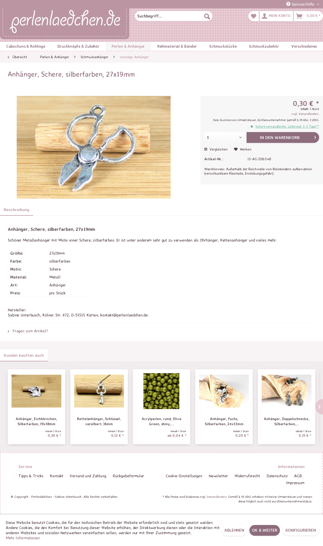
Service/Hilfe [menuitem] (301, 4)
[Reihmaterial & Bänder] (177, 46)
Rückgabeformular (128, 475)
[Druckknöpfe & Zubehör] (78, 46)
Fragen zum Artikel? (28, 330)
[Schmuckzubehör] (264, 46)
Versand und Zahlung (88, 475)
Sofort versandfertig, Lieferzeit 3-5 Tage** (287, 126)
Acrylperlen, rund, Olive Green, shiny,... (161, 421)
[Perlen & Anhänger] (128, 46)
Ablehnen (234, 530)
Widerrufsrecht (247, 475)
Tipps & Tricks (30, 475)
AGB (298, 475)
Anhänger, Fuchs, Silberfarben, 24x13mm (224, 421)
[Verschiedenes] (304, 46)
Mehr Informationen (23, 537)
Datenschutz (277, 475)
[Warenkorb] (308, 16)
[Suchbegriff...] (173, 16)
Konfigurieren (301, 530)
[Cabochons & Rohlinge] (25, 46)
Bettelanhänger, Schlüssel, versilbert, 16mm (99, 421)
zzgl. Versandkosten (304, 114)
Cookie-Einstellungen (184, 475)
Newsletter (218, 475)
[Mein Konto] (276, 16)
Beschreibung (16, 209)
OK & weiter (264, 530)
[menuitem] (173, 16)
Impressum (295, 482)
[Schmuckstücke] (223, 46)
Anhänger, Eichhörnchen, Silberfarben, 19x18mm (36, 421)
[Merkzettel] (253, 16)
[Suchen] (207, 16)
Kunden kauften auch (24, 355)
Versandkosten (217, 497)
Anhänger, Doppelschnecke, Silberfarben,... (286, 421)
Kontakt (56, 475)
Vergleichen (216, 149)
